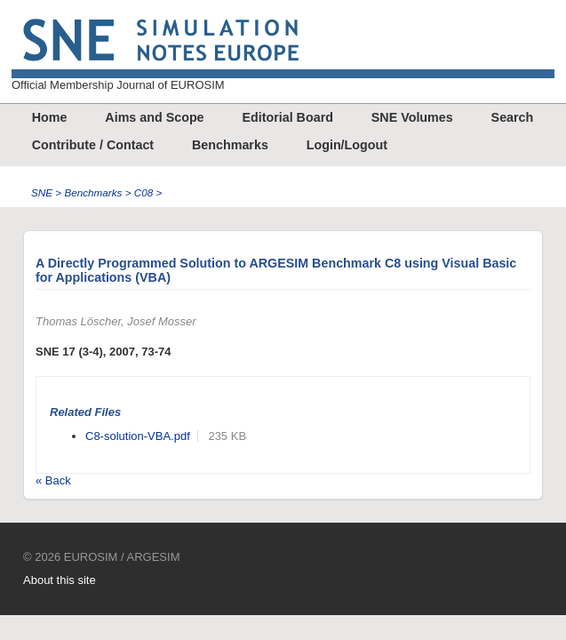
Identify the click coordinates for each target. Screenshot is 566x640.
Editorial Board (287, 117)
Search (512, 117)
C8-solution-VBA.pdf (137, 436)
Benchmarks (230, 145)
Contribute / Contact (93, 145)
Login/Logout (347, 145)
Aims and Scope (154, 117)
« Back (53, 480)
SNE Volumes (412, 117)
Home (50, 117)
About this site (59, 580)
